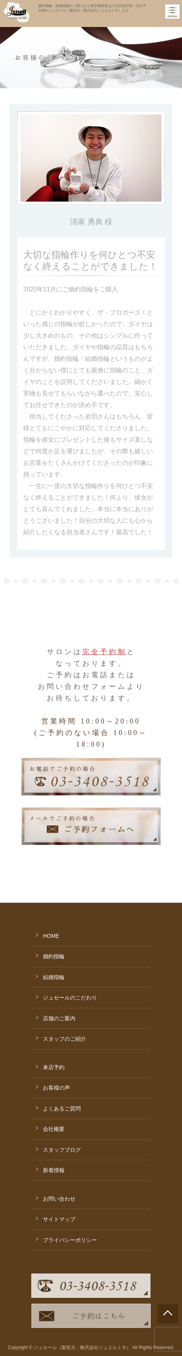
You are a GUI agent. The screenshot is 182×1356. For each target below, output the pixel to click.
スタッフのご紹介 (64, 1039)
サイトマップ (59, 1219)
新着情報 (54, 1170)
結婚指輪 (54, 977)
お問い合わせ (59, 1199)
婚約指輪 (54, 956)
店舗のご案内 (59, 1018)
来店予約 (54, 1067)
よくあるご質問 (62, 1108)
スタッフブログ (62, 1150)
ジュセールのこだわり (70, 997)
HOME (51, 936)
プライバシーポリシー (70, 1240)
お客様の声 (56, 1088)
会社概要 (54, 1129)
